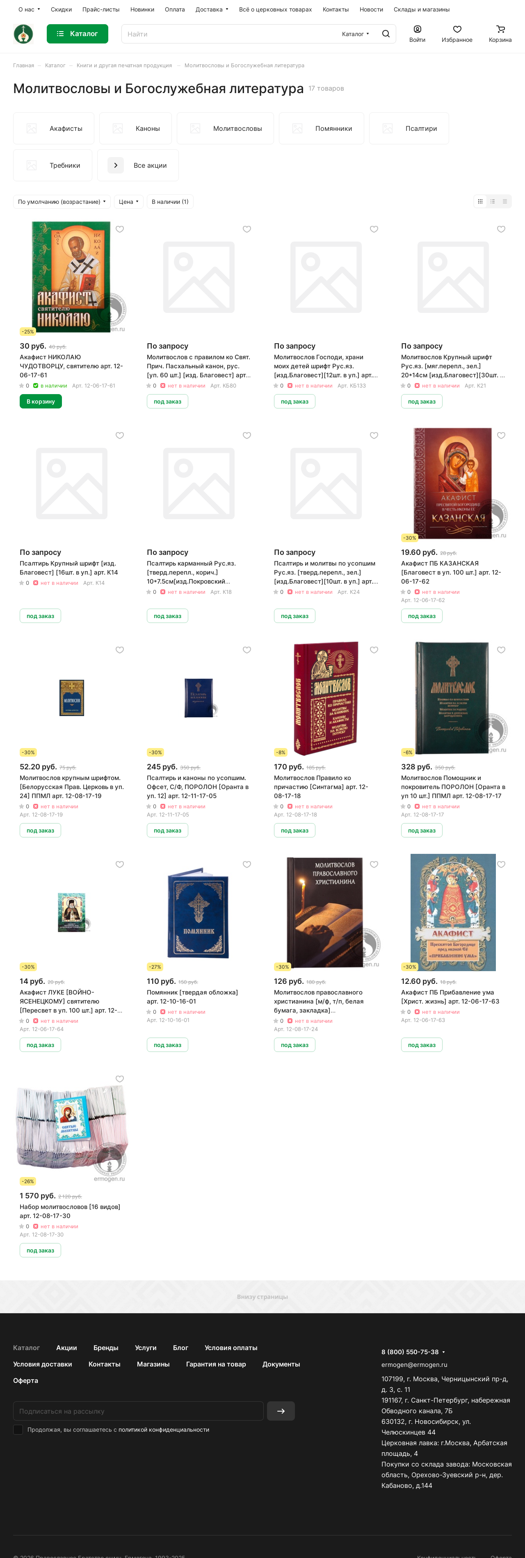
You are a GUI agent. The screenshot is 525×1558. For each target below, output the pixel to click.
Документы (281, 1364)
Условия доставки (42, 1364)
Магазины (153, 1364)
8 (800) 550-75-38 (410, 1352)
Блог (180, 1348)
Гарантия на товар (216, 1364)
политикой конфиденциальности (164, 1429)
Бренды (106, 1348)
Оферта (25, 1380)
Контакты (105, 1364)
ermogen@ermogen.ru (414, 1365)
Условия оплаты (231, 1348)
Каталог (26, 1348)
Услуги (146, 1348)
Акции (66, 1348)
